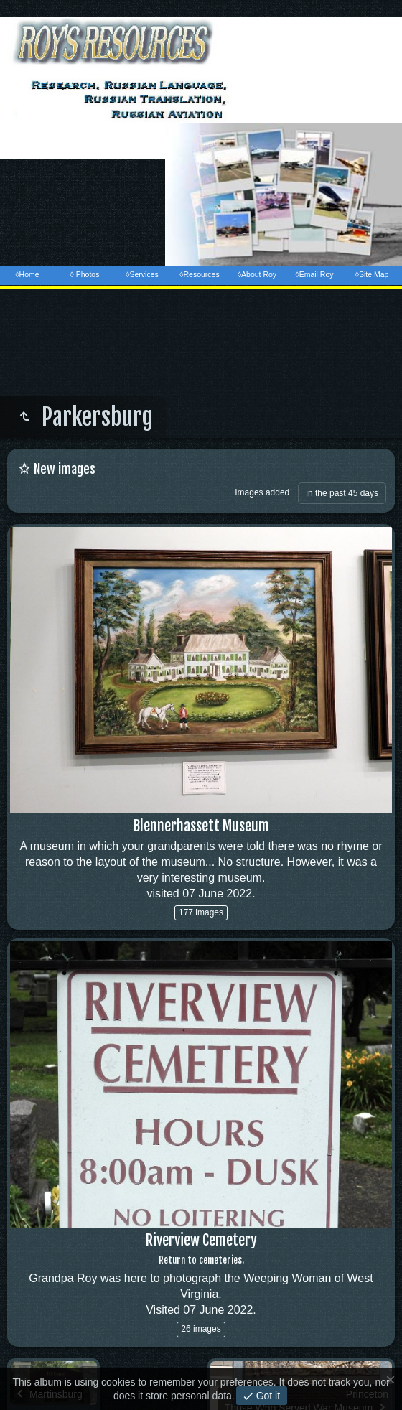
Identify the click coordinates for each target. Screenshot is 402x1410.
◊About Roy (257, 274)
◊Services (142, 274)
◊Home (27, 274)
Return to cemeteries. (201, 1260)
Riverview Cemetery (201, 1240)
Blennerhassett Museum (201, 826)
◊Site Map (372, 274)
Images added (262, 492)
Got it (266, 1395)
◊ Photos (85, 274)
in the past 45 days (342, 493)
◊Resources (199, 274)
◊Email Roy (314, 274)
